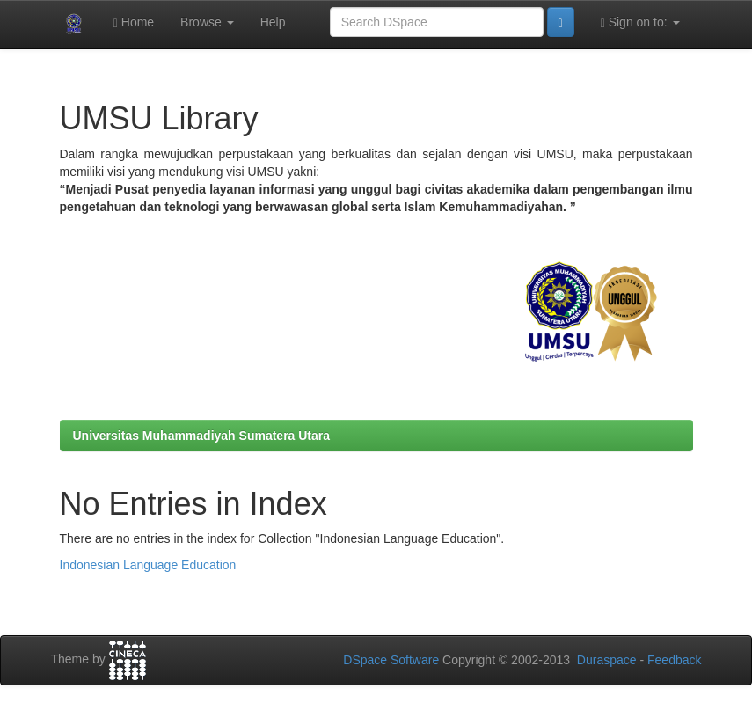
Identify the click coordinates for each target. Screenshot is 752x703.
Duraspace (607, 660)
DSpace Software (391, 660)
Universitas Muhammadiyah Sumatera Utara (202, 435)
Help (273, 22)
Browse (207, 22)
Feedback (674, 660)
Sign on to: (640, 22)
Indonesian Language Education (148, 565)
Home (133, 22)
